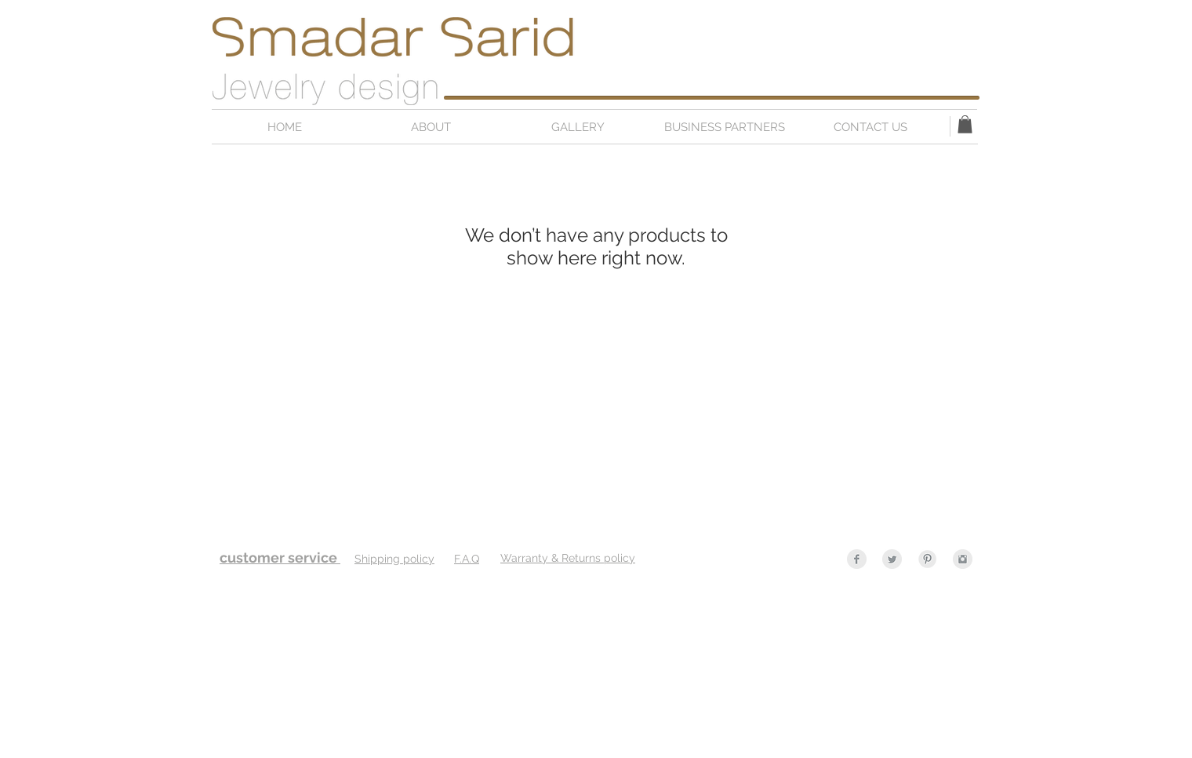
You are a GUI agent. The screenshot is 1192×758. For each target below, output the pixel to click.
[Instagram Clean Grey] (962, 559)
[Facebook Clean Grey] (857, 559)
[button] (965, 124)
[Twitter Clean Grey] (892, 559)
